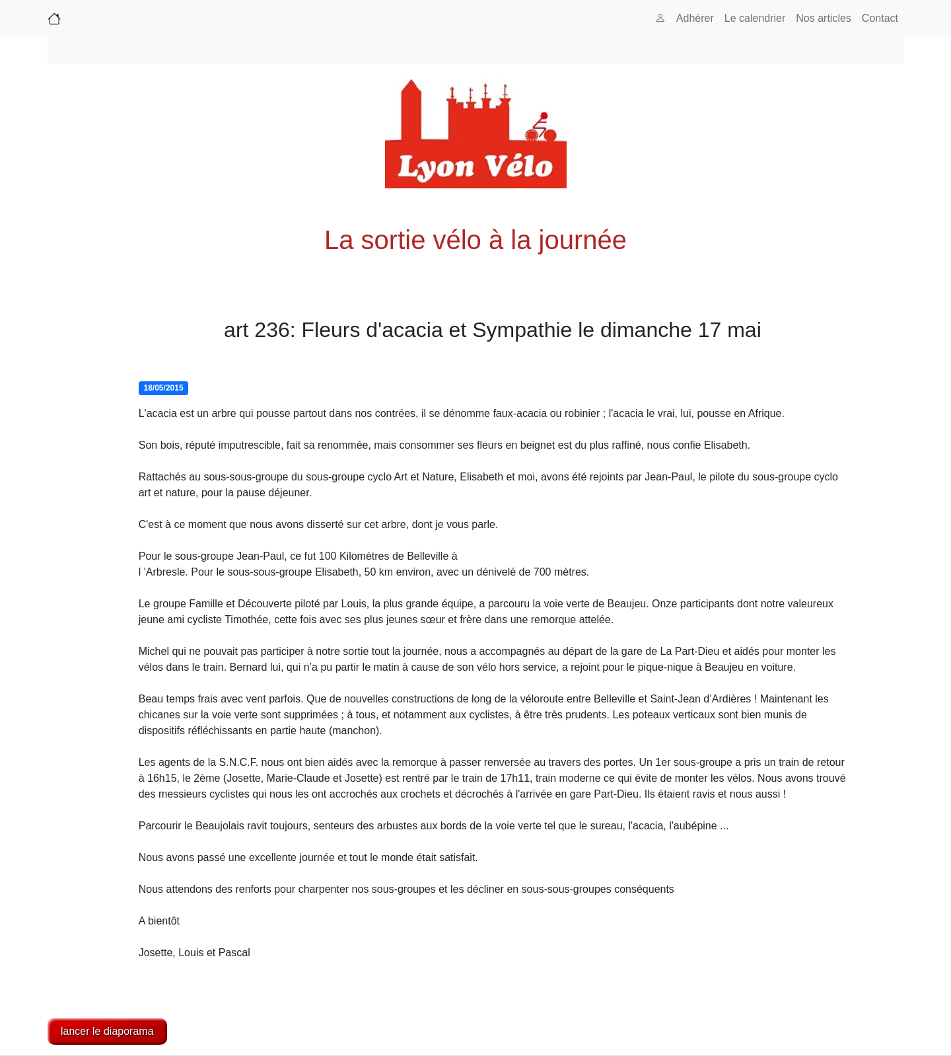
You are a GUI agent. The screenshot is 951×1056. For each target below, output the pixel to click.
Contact (880, 18)
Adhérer (695, 18)
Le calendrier (755, 18)
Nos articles (823, 18)
